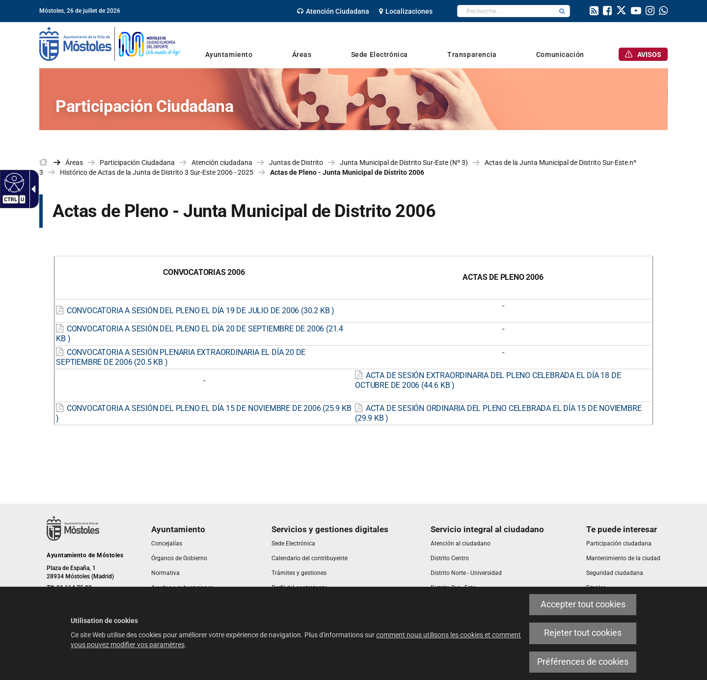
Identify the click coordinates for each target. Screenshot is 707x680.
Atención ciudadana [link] (221, 162)
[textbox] (506, 11)
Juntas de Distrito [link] (296, 162)
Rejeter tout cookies (583, 633)
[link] (333, 11)
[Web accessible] (13, 182)
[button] (562, 11)
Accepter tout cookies (583, 604)
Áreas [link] (74, 162)
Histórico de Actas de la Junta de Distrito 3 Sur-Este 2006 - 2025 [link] (156, 172)
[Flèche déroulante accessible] (31, 189)
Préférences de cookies (582, 662)
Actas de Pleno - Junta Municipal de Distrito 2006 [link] (347, 172)
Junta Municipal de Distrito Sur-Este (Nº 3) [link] (404, 162)
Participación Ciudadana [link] (137, 162)
